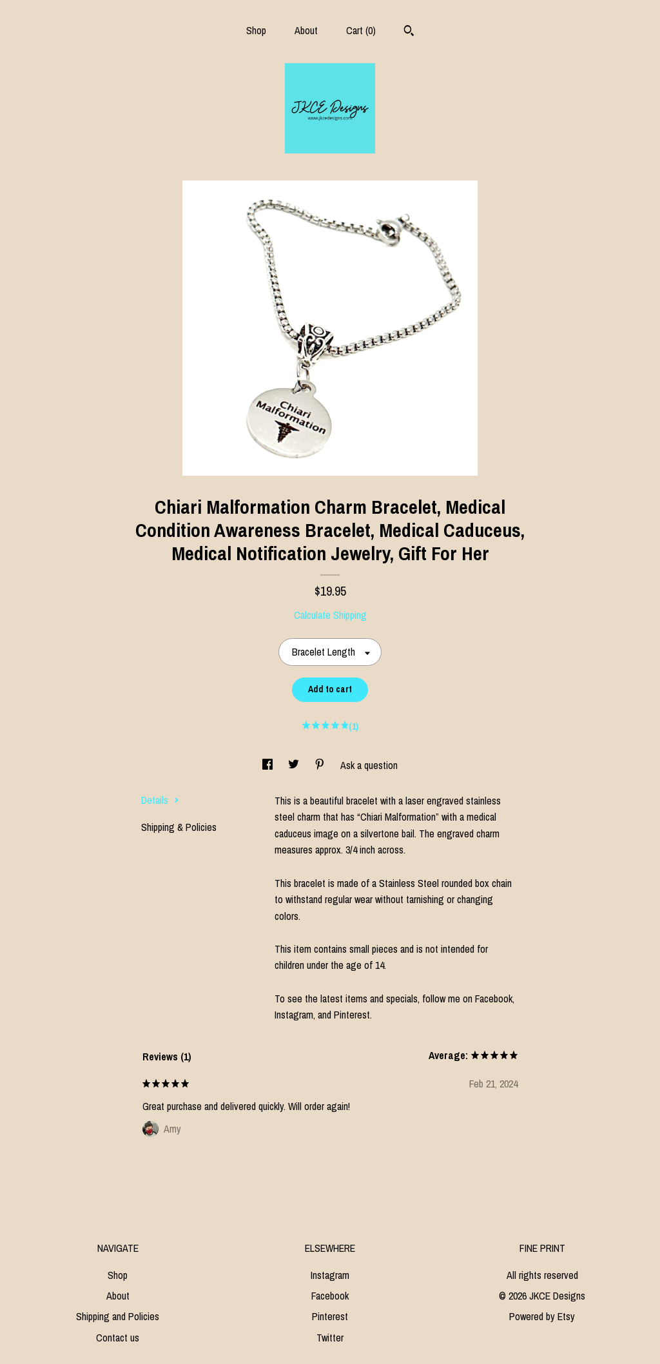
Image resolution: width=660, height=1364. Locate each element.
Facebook (330, 1296)
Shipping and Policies (117, 1316)
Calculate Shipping (330, 615)
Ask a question (369, 765)
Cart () (361, 30)
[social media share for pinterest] (321, 765)
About (306, 30)
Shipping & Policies (179, 827)
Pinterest (330, 1316)
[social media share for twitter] (295, 765)
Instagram (330, 1275)
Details (160, 800)
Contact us (117, 1337)
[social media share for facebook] (268, 765)
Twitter (330, 1337)
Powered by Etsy (542, 1316)
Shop (256, 30)
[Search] (409, 32)
